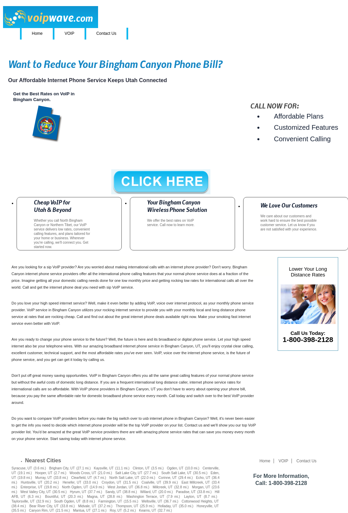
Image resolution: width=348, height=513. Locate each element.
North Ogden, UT (75, 487)
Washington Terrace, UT (145, 496)
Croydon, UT (111, 482)
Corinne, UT (168, 478)
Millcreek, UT (162, 487)
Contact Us (106, 33)
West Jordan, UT (120, 487)
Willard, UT (148, 492)
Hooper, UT (43, 473)
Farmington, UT (110, 501)
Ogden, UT (175, 468)
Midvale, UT (87, 506)
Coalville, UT (151, 482)
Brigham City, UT (62, 468)
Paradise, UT (185, 492)
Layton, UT (192, 496)
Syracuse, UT (21, 468)
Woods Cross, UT (83, 473)
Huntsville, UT (31, 482)
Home (37, 33)
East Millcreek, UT (196, 482)
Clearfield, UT (81, 478)
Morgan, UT (201, 487)
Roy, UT (116, 510)
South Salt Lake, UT (176, 473)
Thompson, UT (127, 506)
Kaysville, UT (104, 468)
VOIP (69, 33)
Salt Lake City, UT (128, 473)
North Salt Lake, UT (124, 478)
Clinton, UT (141, 468)
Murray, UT (43, 478)
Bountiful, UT (55, 496)
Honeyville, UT (208, 506)
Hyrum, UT (78, 492)
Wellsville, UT (152, 501)
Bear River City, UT (44, 506)
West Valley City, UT (35, 492)
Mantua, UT (82, 510)
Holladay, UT (167, 506)
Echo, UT (203, 478)
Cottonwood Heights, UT (200, 501)
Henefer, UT (72, 482)
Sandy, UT (113, 492)
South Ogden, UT (67, 501)
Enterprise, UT (32, 487)
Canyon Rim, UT (41, 510)
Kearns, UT (147, 510)
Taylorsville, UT (22, 501)
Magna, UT (96, 496)
